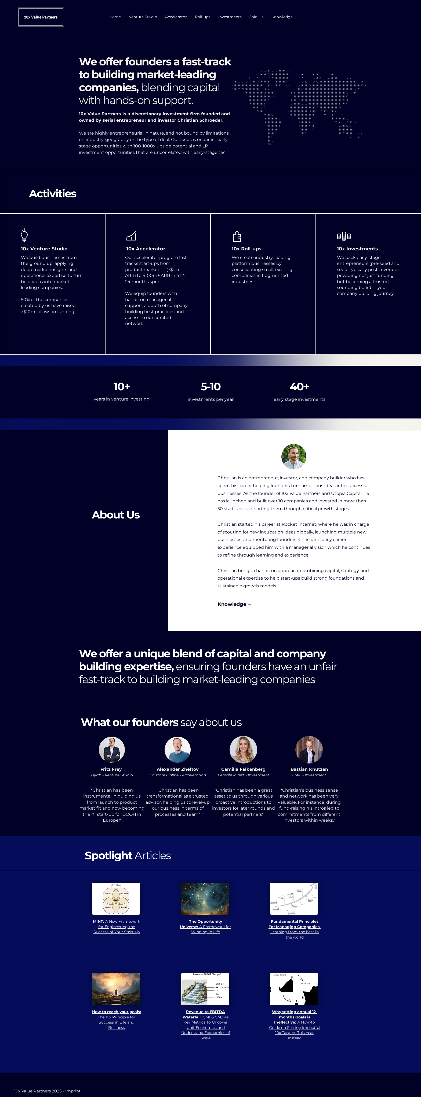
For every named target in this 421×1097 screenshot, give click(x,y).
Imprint (73, 1091)
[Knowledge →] (235, 604)
